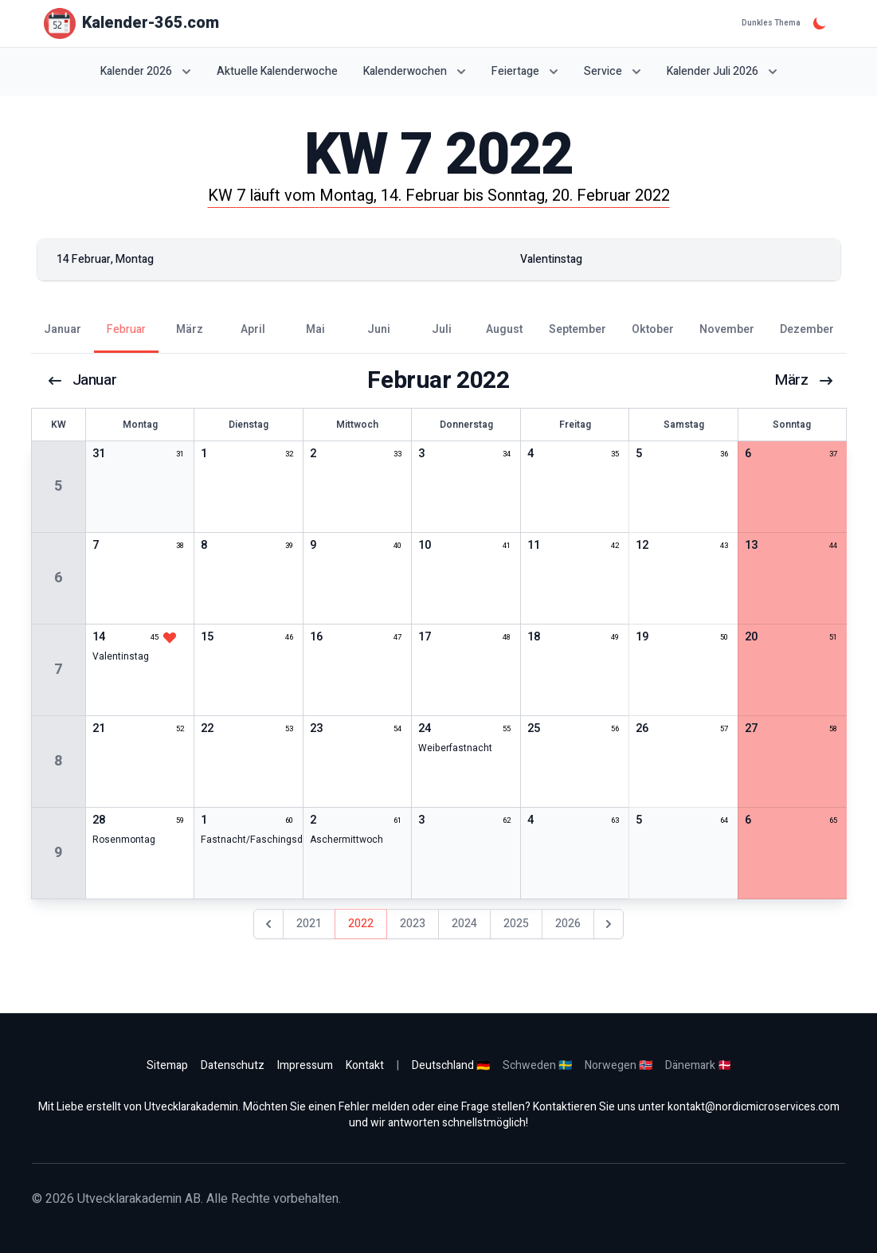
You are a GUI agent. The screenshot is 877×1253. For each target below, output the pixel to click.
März (803, 381)
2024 (464, 923)
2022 (361, 923)
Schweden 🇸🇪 (537, 1065)
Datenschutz (232, 1065)
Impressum (305, 1065)
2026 (568, 923)
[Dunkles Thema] (819, 23)
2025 (516, 923)
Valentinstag (120, 656)
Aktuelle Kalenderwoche (277, 72)
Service (612, 71)
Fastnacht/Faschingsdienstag (268, 839)
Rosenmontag (123, 839)
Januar (83, 381)
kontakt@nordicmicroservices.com (754, 1106)
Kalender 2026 (145, 71)
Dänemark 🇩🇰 (698, 1065)
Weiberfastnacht (455, 748)
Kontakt (365, 1065)
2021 (309, 923)
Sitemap (167, 1065)
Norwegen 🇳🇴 (618, 1065)
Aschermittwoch (346, 839)
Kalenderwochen (414, 71)
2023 (412, 923)
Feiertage (524, 71)
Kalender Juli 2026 (722, 71)
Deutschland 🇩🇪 (451, 1065)
